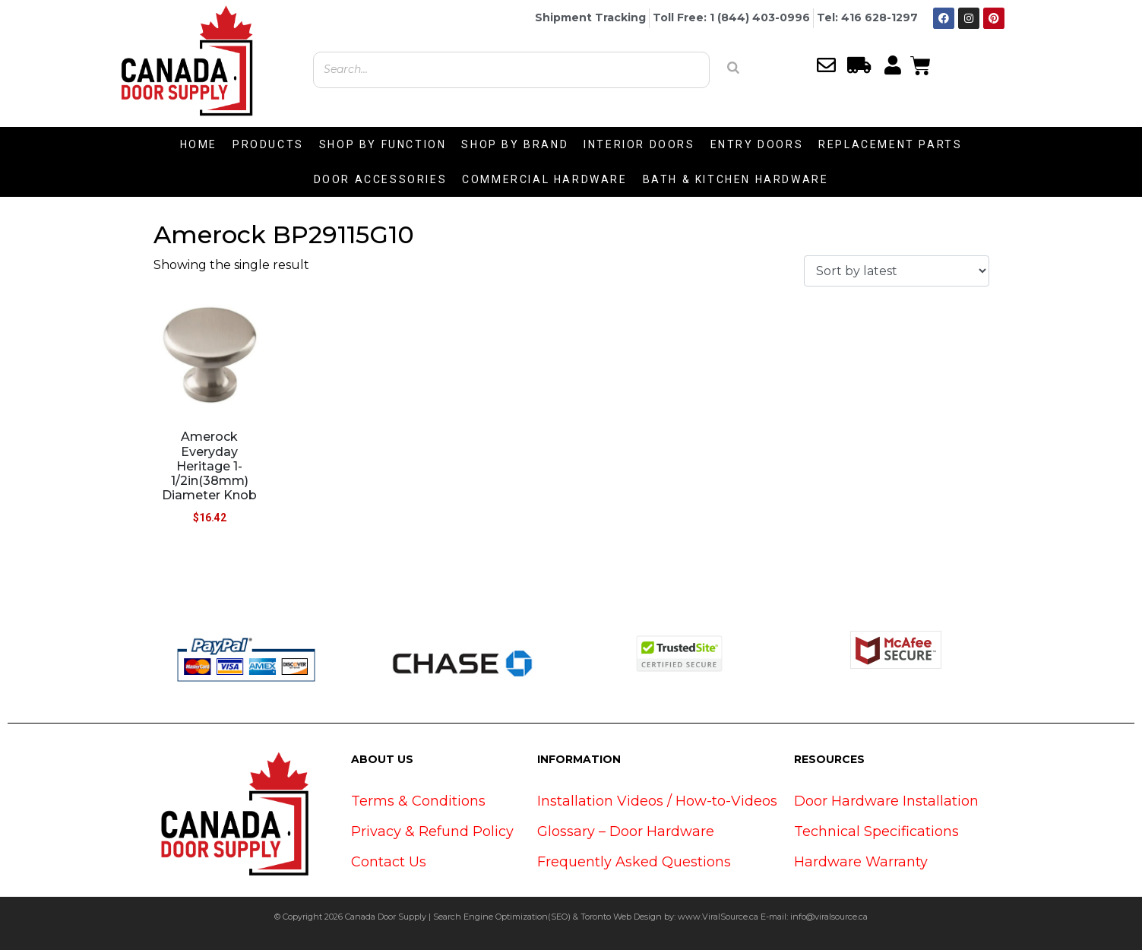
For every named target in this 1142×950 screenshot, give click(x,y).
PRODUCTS (268, 144)
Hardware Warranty (861, 861)
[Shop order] (896, 271)
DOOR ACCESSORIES (381, 179)
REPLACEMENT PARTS (890, 144)
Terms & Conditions (418, 801)
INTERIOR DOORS (639, 144)
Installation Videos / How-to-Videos (657, 801)
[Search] (733, 67)
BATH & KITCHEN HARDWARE (736, 179)
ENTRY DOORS (757, 144)
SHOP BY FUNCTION (383, 144)
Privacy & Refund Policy (432, 831)
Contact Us (388, 861)
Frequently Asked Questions (634, 861)
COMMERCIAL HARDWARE (544, 179)
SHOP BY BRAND (514, 144)
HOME (198, 144)
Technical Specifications (876, 831)
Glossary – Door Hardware (625, 831)
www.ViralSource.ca (718, 916)
